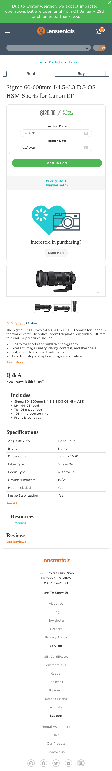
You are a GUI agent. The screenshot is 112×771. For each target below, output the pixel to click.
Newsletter (56, 620)
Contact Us (56, 752)
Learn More (56, 252)
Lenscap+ (56, 682)
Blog (56, 612)
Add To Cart (57, 163)
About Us (56, 603)
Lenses (74, 62)
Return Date (57, 141)
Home (38, 62)
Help (56, 735)
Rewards (56, 690)
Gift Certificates (56, 656)
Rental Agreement (56, 726)
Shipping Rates (56, 185)
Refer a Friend (56, 698)
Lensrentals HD (56, 665)
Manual (20, 523)
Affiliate (56, 707)
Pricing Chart (56, 181)
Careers (56, 629)
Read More (14, 362)
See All (11, 503)
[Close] (109, 3)
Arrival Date (57, 126)
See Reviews (16, 541)
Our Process (56, 743)
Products (55, 62)
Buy (81, 73)
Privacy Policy (56, 637)
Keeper (56, 673)
